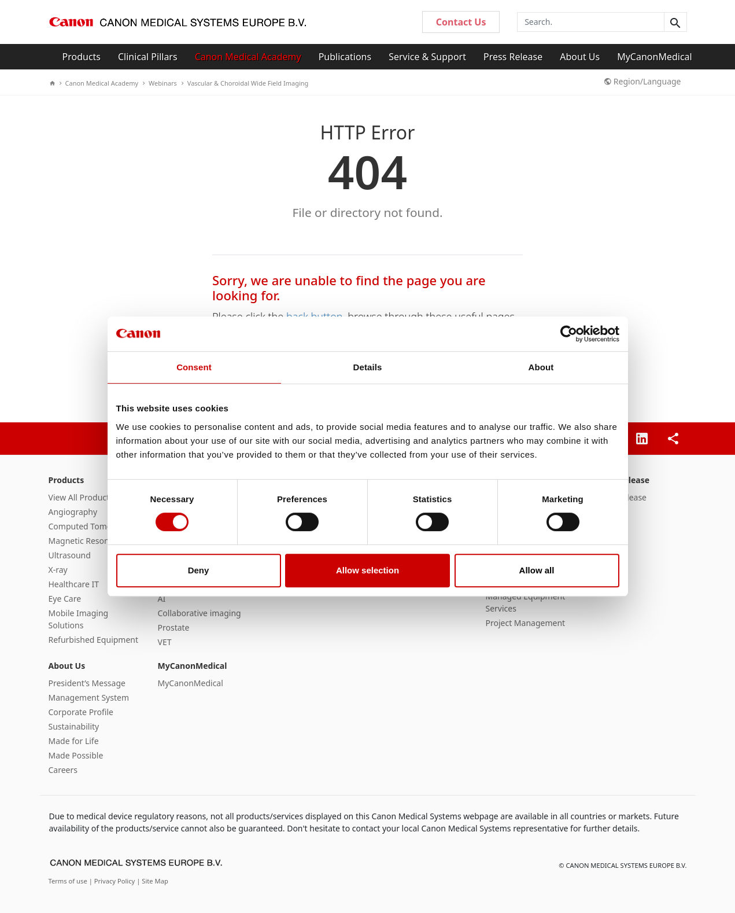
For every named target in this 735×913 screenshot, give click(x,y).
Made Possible (76, 755)
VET (165, 641)
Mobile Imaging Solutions (79, 619)
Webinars (159, 83)
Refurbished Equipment (94, 639)
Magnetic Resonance (88, 540)
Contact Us (461, 22)
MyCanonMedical (654, 56)
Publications (345, 56)
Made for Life (74, 740)
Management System (89, 697)
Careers (63, 769)
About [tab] (541, 367)
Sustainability (74, 726)
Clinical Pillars (148, 56)
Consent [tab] (194, 367)
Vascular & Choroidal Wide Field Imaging (245, 83)
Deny (198, 570)
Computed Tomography (94, 526)
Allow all (537, 570)
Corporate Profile (81, 711)
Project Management (526, 622)
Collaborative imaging (199, 613)
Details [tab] (367, 367)
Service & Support (427, 56)
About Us (580, 56)
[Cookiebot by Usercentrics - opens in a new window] (568, 334)
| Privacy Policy (113, 881)
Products (81, 56)
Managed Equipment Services (526, 602)
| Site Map (152, 881)
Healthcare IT (74, 584)
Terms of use (69, 881)
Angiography (73, 511)
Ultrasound (70, 555)
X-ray (58, 569)
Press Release (512, 56)
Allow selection (367, 570)
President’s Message (87, 683)
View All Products (81, 497)
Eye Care (65, 598)
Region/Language (642, 81)
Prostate (174, 627)
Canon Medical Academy (248, 56)
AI (162, 598)
